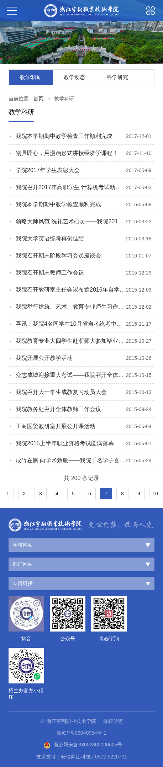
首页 (38, 98)
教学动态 (74, 77)
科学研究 (117, 77)
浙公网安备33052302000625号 (82, 745)
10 (155, 493)
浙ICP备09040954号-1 (81, 733)
